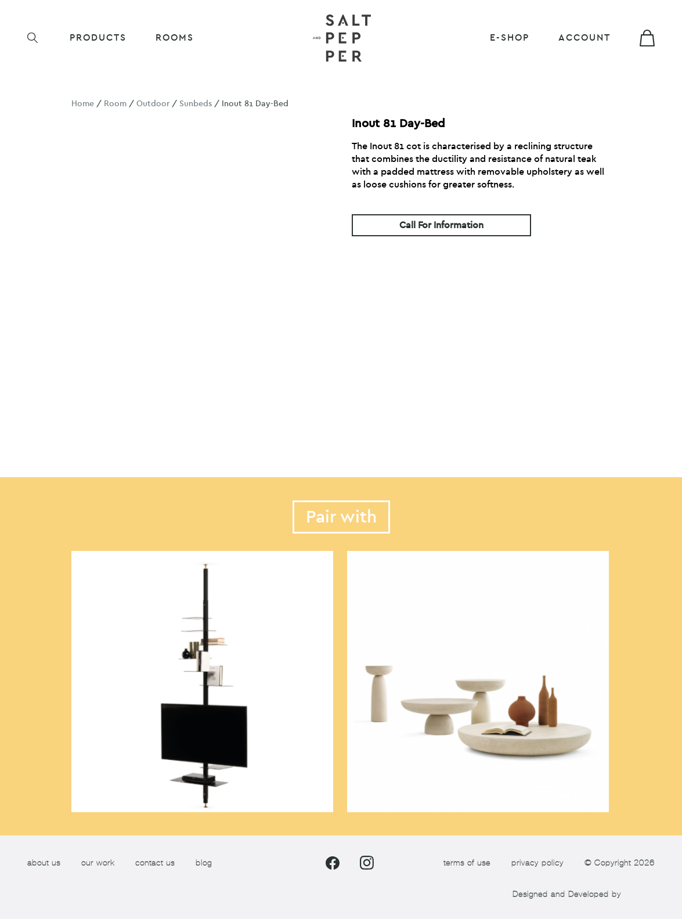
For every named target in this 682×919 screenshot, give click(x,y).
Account (584, 38)
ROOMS (175, 38)
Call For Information (441, 225)
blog (204, 863)
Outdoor (152, 104)
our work (97, 863)
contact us (155, 863)
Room (115, 104)
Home (82, 104)
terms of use (466, 863)
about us (43, 863)
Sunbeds (195, 104)
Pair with (341, 517)
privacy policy (537, 863)
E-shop (509, 38)
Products (98, 38)
